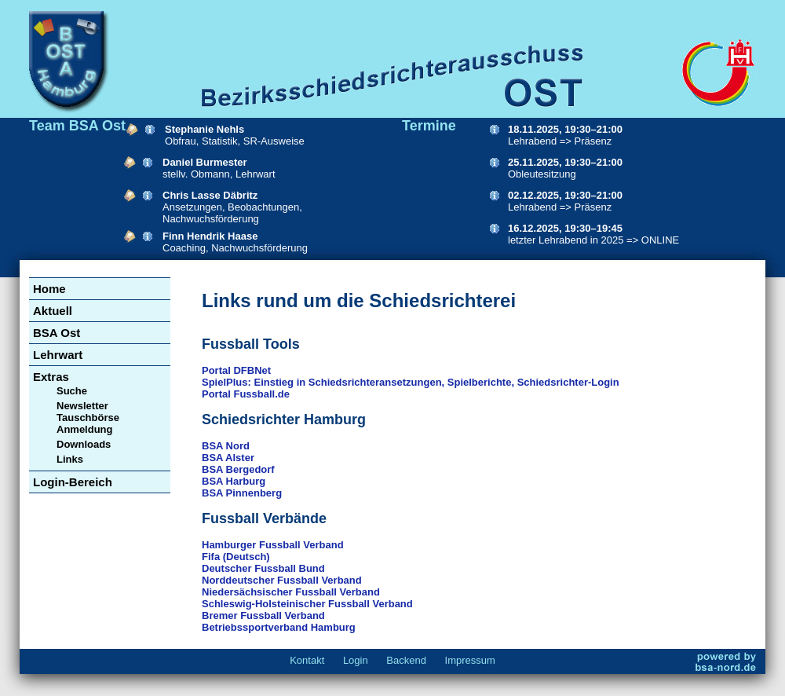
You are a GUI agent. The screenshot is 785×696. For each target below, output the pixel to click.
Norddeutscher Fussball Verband (282, 580)
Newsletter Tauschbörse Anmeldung (88, 417)
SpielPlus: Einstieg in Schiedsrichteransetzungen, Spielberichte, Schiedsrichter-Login (410, 382)
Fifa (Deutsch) (236, 556)
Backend (406, 660)
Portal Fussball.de (246, 394)
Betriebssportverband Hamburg (279, 627)
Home (49, 288)
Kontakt (307, 660)
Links (70, 459)
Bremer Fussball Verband (263, 615)
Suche (72, 391)
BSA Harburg (233, 481)
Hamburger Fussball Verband (273, 545)
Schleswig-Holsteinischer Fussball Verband (307, 604)
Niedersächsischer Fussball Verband (291, 592)
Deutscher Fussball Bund (263, 568)
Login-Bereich (72, 482)
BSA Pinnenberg (242, 493)
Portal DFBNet (236, 370)
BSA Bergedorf (238, 469)
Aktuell (52, 310)
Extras (51, 376)
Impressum (470, 660)
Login (355, 660)
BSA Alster (228, 457)
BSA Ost (56, 332)
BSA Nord (226, 446)
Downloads (84, 444)
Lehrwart (57, 354)
